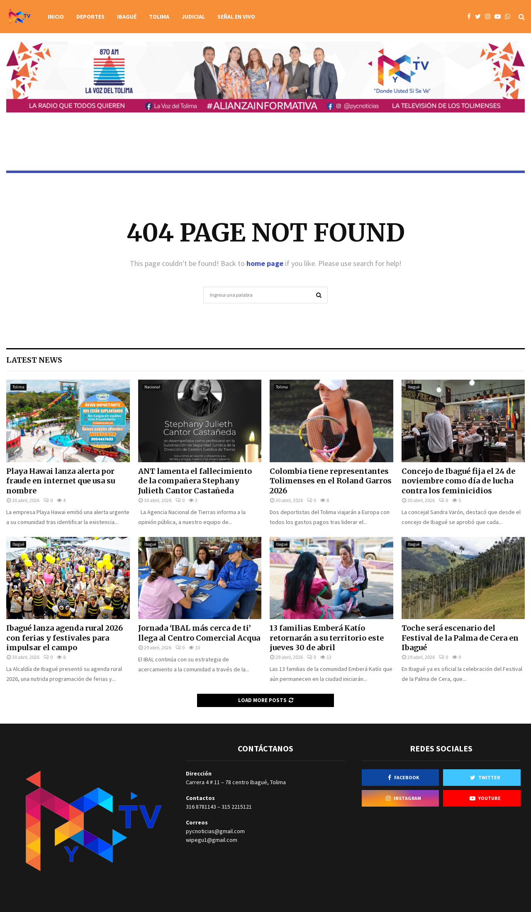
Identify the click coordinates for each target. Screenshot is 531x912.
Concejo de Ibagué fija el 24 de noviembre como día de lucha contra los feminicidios (458, 480)
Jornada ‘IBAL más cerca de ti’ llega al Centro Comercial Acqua (199, 632)
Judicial (193, 16)
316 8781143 (201, 806)
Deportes (90, 16)
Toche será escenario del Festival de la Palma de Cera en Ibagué (460, 637)
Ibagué (126, 16)
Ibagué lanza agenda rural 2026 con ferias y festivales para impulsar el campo (64, 637)
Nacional (152, 387)
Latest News (34, 360)
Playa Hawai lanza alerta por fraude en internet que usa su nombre (60, 480)
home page (264, 263)
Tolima (159, 16)
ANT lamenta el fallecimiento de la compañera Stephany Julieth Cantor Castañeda (195, 480)
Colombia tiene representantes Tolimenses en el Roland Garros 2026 (331, 480)
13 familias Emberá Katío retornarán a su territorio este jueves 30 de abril (327, 637)
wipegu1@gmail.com (211, 840)
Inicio (56, 16)
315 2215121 (237, 806)
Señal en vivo (236, 16)
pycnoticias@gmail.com (215, 831)
